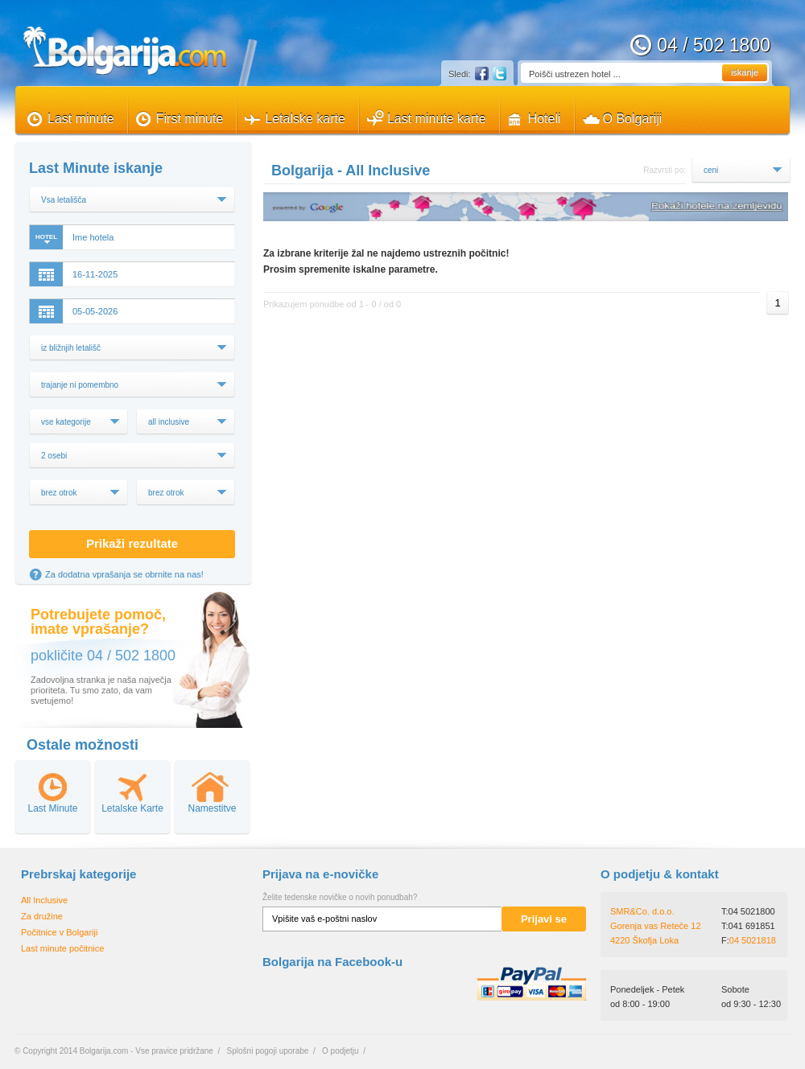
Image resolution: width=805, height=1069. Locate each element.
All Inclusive (44, 900)
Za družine (42, 916)
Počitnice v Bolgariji (59, 932)
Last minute (80, 118)
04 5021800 (752, 911)
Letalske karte (305, 118)
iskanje (744, 72)
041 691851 (752, 926)
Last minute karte (436, 118)
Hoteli (544, 118)
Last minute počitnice (62, 948)
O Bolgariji (633, 118)
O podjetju (340, 1050)
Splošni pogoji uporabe (268, 1050)
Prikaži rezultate (132, 543)
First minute (190, 118)
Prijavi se (544, 919)
